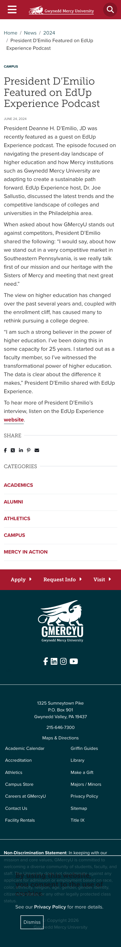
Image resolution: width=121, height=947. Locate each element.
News (30, 33)
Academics (18, 485)
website (14, 419)
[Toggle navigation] (12, 9)
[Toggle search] (110, 10)
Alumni (13, 502)
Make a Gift (82, 772)
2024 (49, 33)
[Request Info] (62, 579)
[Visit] (102, 579)
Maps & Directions (60, 738)
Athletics (17, 518)
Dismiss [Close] (32, 922)
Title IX (77, 820)
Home (11, 33)
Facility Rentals (20, 820)
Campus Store (19, 784)
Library (77, 760)
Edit (8, 670)
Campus (14, 535)
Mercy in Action (26, 552)
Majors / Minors (86, 784)
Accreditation (18, 760)
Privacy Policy (84, 796)
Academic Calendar (24, 748)
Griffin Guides (84, 748)
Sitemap (79, 808)
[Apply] (20, 579)
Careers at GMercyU (25, 796)
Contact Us (16, 808)
